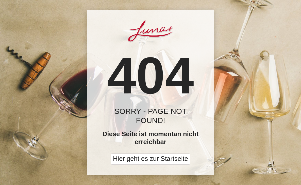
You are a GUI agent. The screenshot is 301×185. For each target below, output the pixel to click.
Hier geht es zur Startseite (150, 158)
